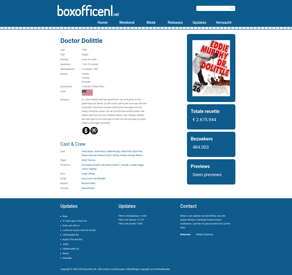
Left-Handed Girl (71, 235)
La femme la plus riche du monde (79, 230)
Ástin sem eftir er (71, 225)
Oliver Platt (126, 151)
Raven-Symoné (89, 155)
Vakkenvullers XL (71, 249)
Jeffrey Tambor (119, 155)
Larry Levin (87, 178)
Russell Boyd (88, 188)
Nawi (65, 216)
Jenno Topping (89, 169)
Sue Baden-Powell (91, 165)
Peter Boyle (87, 151)
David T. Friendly (120, 165)
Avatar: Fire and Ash (72, 239)
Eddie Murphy (113, 151)
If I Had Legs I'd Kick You (75, 221)
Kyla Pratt (137, 151)
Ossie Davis (100, 151)
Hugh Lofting (88, 173)
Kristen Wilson (135, 155)
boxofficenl (88, 10)
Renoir (66, 253)
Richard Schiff (104, 155)
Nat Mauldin (99, 178)
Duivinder (67, 258)
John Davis (106, 165)
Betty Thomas (89, 160)
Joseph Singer (136, 165)
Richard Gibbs (89, 183)
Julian (66, 244)
